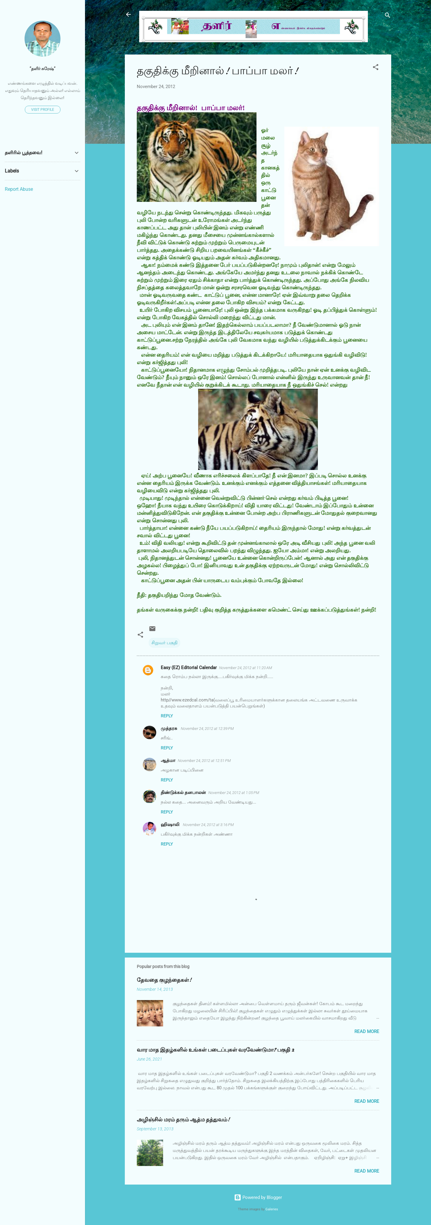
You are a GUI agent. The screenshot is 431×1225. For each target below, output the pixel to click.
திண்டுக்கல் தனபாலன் (183, 792)
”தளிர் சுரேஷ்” (42, 68)
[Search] (387, 16)
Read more (366, 1031)
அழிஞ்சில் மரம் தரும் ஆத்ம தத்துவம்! (183, 1119)
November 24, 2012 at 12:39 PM (207, 728)
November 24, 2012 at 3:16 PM (208, 824)
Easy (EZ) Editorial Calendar (189, 667)
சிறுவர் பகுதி (164, 642)
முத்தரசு (169, 728)
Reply (167, 715)
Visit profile (42, 110)
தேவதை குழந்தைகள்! (164, 980)
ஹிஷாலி (170, 824)
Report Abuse (19, 189)
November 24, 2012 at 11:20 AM (245, 668)
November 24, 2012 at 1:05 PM (233, 792)
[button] (375, 68)
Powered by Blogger (258, 1197)
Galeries (271, 1209)
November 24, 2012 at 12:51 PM (204, 760)
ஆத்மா (168, 760)
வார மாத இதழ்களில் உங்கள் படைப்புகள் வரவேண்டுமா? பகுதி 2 (215, 1050)
